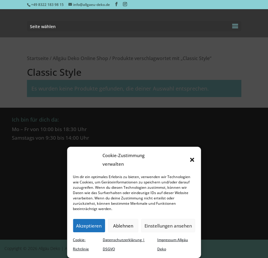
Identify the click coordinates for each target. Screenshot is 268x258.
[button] (192, 160)
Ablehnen (123, 226)
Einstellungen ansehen (168, 226)
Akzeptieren (89, 226)
